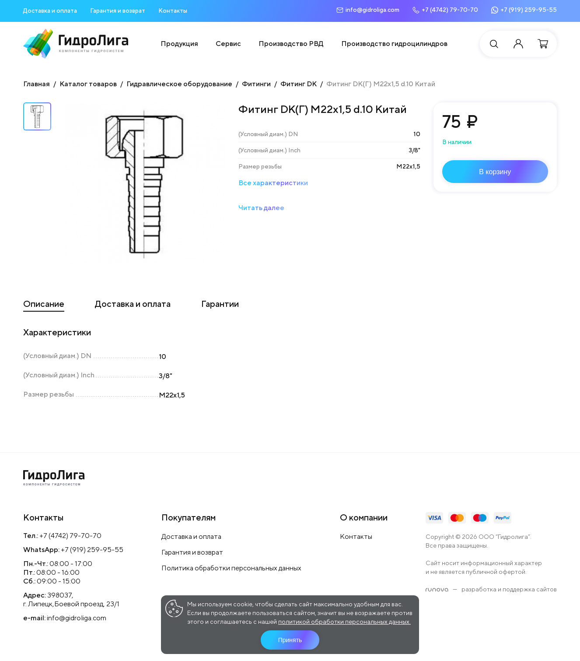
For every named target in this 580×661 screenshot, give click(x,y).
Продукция (179, 43)
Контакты (172, 10)
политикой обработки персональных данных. (344, 621)
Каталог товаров (88, 84)
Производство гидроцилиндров (394, 43)
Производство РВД (291, 43)
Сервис (228, 43)
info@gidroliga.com (76, 618)
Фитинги (256, 84)
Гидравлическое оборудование (179, 84)
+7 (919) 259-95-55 (92, 549)
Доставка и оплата (50, 10)
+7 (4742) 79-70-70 (70, 535)
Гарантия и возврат (117, 10)
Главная (36, 84)
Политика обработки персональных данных (231, 568)
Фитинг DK (298, 84)
